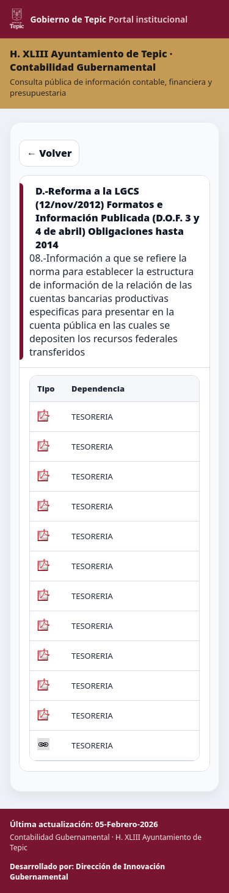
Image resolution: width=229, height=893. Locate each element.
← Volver (49, 153)
